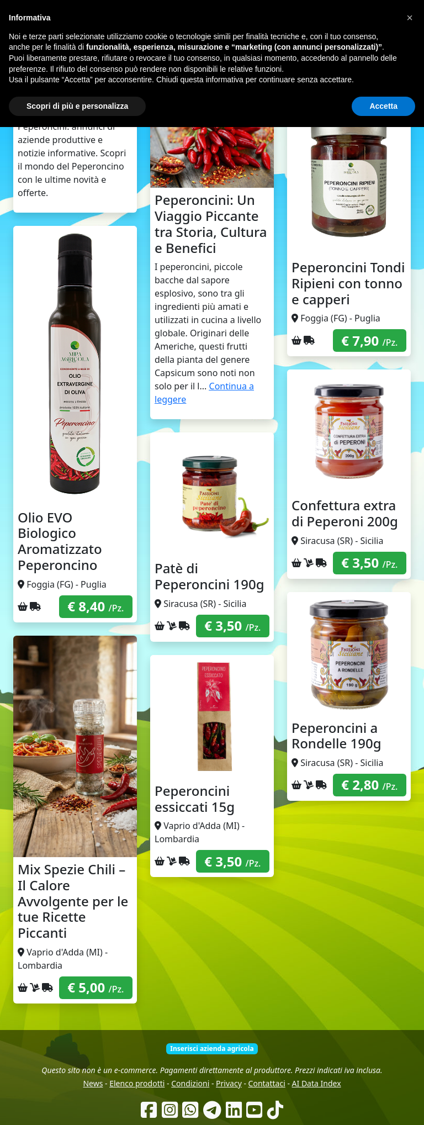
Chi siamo (202, 71)
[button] (409, 1015)
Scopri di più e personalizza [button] (77, 1103)
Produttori (246, 71)
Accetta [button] (383, 1103)
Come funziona (149, 71)
